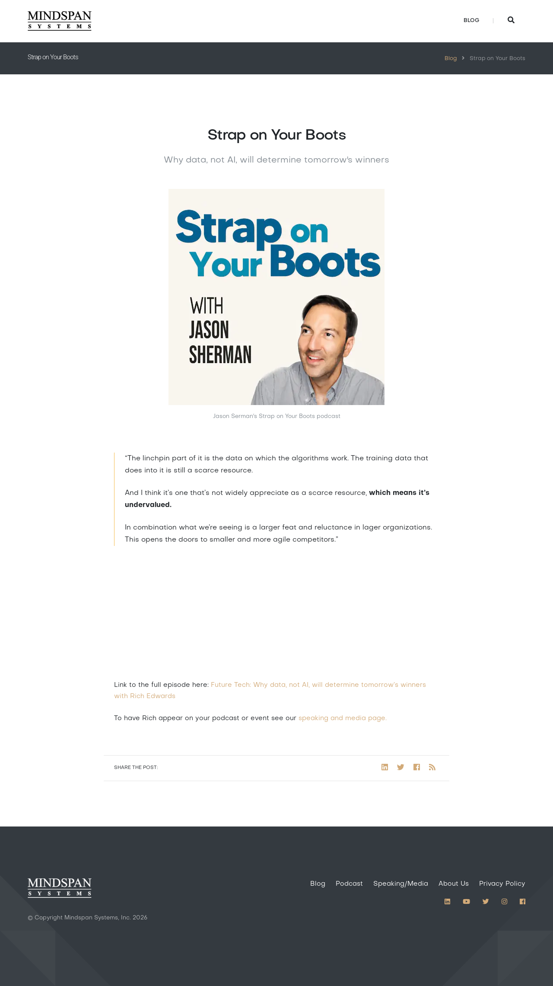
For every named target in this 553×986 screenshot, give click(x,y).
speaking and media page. (343, 718)
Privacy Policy (502, 884)
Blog (471, 20)
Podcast (349, 884)
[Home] (60, 21)
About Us (454, 884)
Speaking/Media (400, 884)
